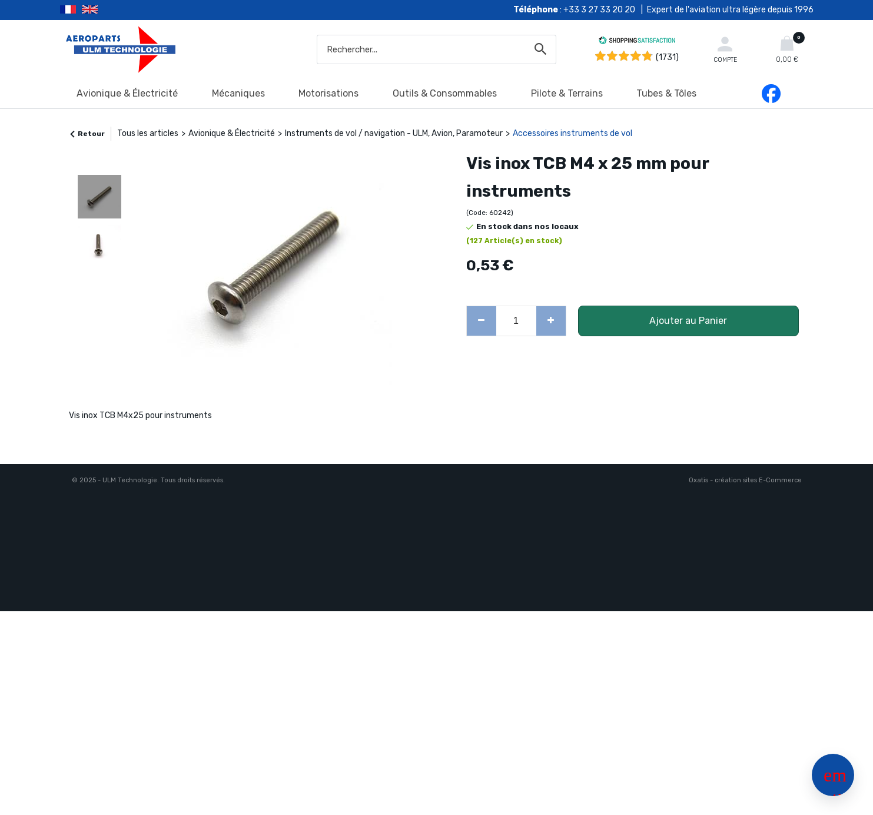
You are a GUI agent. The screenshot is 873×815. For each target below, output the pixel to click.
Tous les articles (147, 133)
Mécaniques (238, 93)
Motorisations (328, 93)
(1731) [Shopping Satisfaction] (667, 57)
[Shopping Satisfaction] (637, 42)
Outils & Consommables (445, 93)
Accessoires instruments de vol (572, 133)
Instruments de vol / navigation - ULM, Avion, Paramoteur (394, 133)
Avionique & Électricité (127, 93)
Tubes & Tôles (666, 93)
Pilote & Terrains (567, 93)
